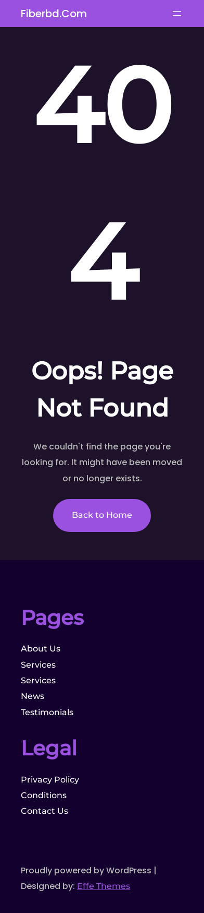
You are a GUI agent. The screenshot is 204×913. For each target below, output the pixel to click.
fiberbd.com (54, 13)
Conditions (44, 795)
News (32, 696)
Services (38, 665)
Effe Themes (103, 886)
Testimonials (47, 712)
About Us (40, 649)
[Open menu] (177, 13)
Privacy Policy (50, 780)
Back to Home (102, 515)
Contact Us (44, 811)
